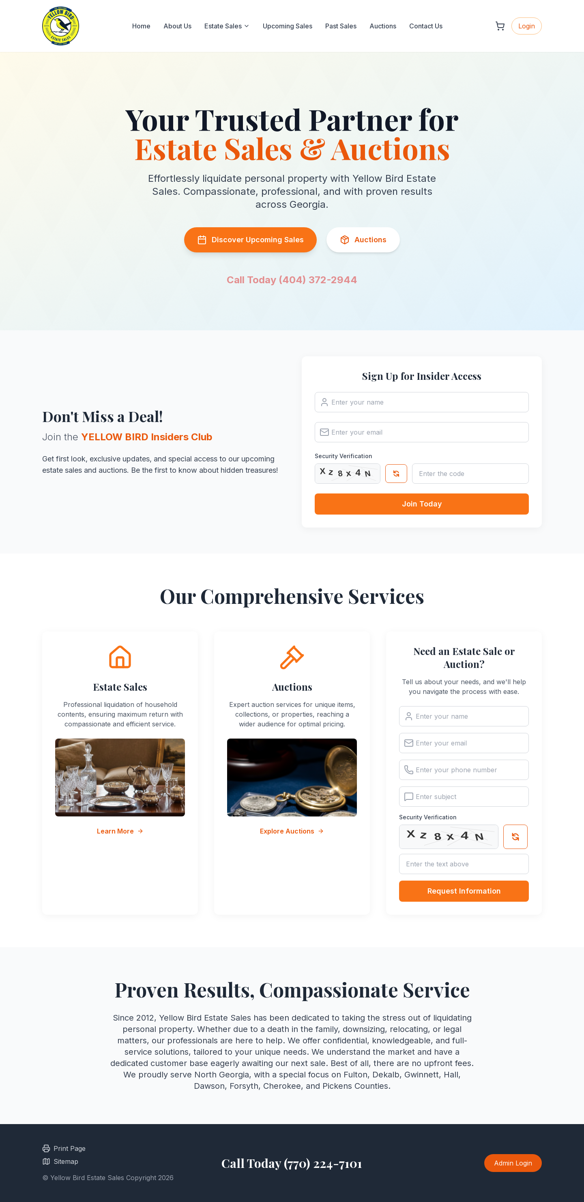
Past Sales (340, 26)
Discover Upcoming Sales (250, 240)
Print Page (64, 1148)
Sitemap (60, 1161)
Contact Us (425, 26)
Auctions (382, 26)
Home (141, 26)
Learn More (120, 831)
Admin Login (513, 1163)
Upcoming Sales (287, 26)
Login (526, 26)
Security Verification (343, 455)
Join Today (422, 504)
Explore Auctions (292, 831)
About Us (177, 26)
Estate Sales (227, 26)
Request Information (464, 891)
